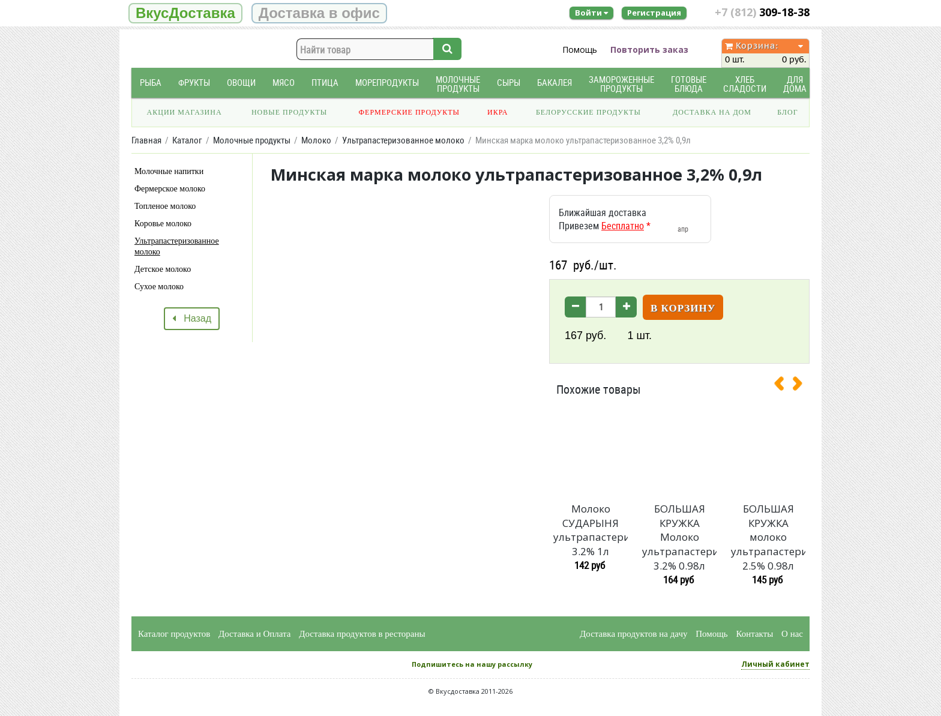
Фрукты (194, 82)
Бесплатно (622, 225)
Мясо (283, 82)
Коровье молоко (162, 223)
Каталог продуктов (174, 634)
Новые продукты (289, 112)
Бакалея (554, 82)
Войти (591, 12)
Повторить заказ (649, 49)
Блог (787, 112)
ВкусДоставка (185, 13)
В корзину (683, 308)
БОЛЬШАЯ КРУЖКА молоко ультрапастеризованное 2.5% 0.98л (768, 537)
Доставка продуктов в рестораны (362, 634)
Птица (324, 82)
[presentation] (784, 386)
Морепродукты (387, 82)
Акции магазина (184, 112)
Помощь (579, 49)
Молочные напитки (168, 171)
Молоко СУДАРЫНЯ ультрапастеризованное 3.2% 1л (590, 530)
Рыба (150, 82)
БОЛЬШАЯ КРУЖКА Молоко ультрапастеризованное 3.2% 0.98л (679, 537)
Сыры (508, 82)
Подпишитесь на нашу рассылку (472, 664)
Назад (191, 318)
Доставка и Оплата (254, 634)
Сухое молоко (159, 286)
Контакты (754, 634)
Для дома (795, 84)
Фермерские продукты (409, 112)
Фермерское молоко (169, 188)
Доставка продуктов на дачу (633, 634)
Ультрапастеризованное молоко (176, 246)
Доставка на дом (712, 112)
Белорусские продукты (588, 112)
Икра (497, 112)
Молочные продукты (458, 84)
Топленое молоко (165, 206)
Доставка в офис (319, 13)
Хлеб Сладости (744, 84)
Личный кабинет (775, 664)
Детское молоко (162, 269)
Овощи (241, 82)
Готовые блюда (688, 84)
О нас (792, 634)
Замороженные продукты (621, 84)
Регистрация (654, 12)
